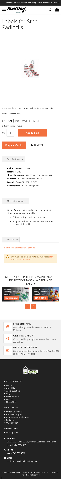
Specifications (13, 159)
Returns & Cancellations (17, 417)
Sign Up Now (12, 432)
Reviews (11, 239)
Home (9, 385)
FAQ (8, 393)
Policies (9, 399)
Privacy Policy (12, 396)
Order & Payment (14, 411)
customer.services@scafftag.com (22, 461)
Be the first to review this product (19, 247)
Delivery (10, 420)
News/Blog (11, 402)
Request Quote (13, 145)
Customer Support (14, 414)
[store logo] (16, 10)
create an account (23, 259)
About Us (10, 388)
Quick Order (12, 422)
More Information (15, 201)
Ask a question (13, 391)
